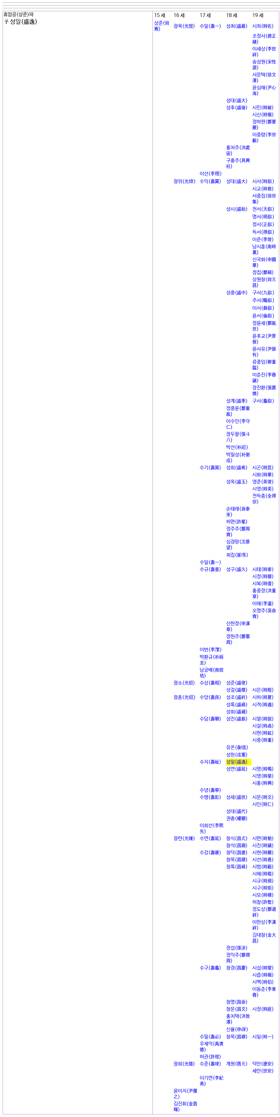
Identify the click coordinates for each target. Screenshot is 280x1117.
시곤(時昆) (263, 468)
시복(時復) (263, 584)
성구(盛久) (237, 569)
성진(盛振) (237, 719)
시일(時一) (263, 1037)
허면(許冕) (237, 522)
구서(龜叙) (263, 401)
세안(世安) (263, 1071)
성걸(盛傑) (237, 690)
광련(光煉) (184, 839)
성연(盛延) (237, 769)
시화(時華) (263, 475)
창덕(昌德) (237, 853)
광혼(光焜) (185, 697)
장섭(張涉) (237, 948)
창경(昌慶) (237, 968)
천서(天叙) (263, 209)
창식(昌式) (237, 839)
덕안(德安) (263, 1064)
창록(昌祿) (237, 867)
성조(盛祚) (237, 697)
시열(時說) (263, 719)
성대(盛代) (237, 811)
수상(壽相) (210, 683)
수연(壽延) (210, 839)
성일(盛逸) (237, 762)
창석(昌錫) (237, 846)
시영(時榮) (263, 776)
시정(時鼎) (263, 577)
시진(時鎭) (263, 846)
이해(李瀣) (263, 604)
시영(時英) (263, 489)
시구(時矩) (263, 888)
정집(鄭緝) (263, 272)
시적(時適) (263, 705)
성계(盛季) (237, 401)
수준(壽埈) (210, 1064)
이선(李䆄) (211, 174)
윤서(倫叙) (263, 316)
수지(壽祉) (210, 762)
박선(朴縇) (237, 447)
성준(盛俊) (237, 683)
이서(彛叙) (263, 308)
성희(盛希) (237, 468)
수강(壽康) (210, 853)
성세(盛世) (237, 797)
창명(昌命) (237, 1002)
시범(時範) (263, 867)
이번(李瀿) (211, 650)
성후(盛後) (237, 108)
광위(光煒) (185, 181)
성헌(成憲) (237, 755)
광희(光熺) (184, 1064)
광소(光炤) (184, 683)
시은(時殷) (263, 690)
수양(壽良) (210, 697)
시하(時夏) (263, 697)
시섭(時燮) (263, 968)
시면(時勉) (263, 839)
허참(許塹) (263, 902)
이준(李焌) (263, 240)
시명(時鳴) (263, 769)
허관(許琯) (210, 1057)
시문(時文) (263, 797)
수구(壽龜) (210, 968)
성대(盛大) (237, 101)
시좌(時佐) (263, 26)
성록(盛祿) (237, 705)
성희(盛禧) (237, 712)
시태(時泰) (263, 569)
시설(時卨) (263, 726)
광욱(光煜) (184, 26)
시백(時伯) (263, 982)
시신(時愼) (263, 115)
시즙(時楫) (263, 975)
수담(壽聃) (210, 719)
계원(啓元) (237, 1064)
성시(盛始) (237, 209)
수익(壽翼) (210, 181)
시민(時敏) (263, 108)
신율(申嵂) (237, 1029)
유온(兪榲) (237, 748)
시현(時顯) (263, 853)
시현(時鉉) (263, 733)
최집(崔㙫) (237, 555)
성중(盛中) (237, 293)
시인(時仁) (263, 804)
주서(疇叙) (263, 300)
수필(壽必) (210, 1037)
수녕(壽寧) (210, 790)
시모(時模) (263, 895)
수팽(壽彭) (210, 797)
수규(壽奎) (210, 569)
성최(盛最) (237, 26)
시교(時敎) (263, 189)
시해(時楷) (263, 874)
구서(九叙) (263, 293)
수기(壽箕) (210, 468)
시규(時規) (263, 881)
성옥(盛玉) (237, 482)
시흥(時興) (263, 783)
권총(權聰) (237, 819)
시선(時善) (263, 860)
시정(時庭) (263, 1009)
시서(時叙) (263, 181)
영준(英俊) (263, 482)
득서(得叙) (263, 232)
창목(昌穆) (237, 860)
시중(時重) (263, 740)
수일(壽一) (210, 26)
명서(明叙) (263, 217)
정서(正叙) (263, 225)
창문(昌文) (237, 1009)
